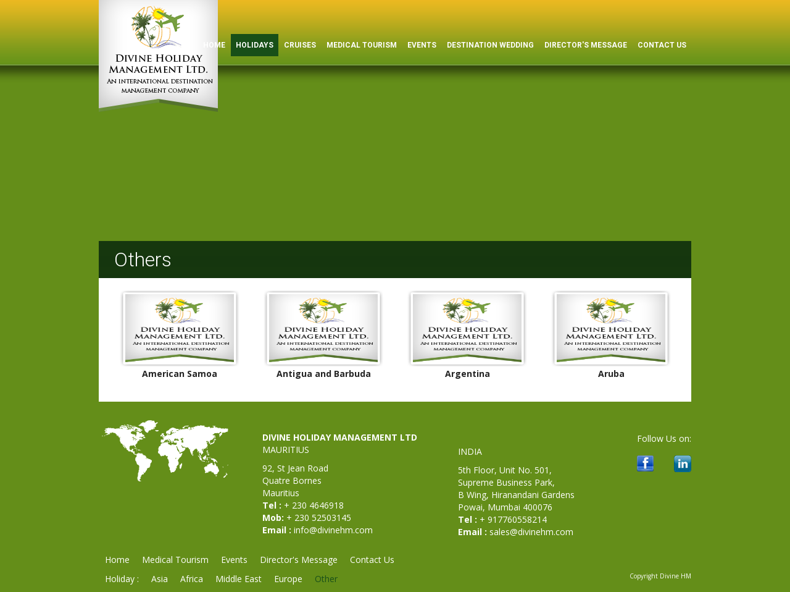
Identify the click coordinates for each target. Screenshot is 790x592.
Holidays (254, 45)
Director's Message (585, 45)
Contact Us (662, 45)
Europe (288, 579)
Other (326, 579)
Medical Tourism (361, 45)
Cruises (300, 45)
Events (421, 45)
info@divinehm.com (333, 530)
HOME (214, 45)
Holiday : (122, 579)
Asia (159, 579)
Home (117, 559)
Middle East (238, 579)
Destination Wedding (490, 45)
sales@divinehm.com (531, 532)
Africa (191, 579)
